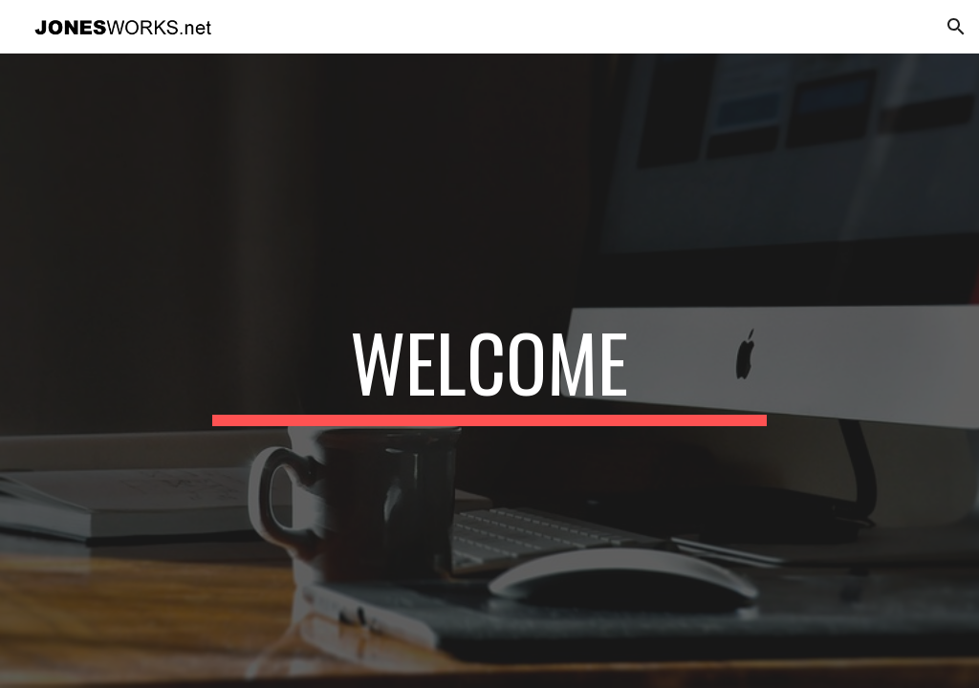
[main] (489, 371)
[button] (956, 27)
